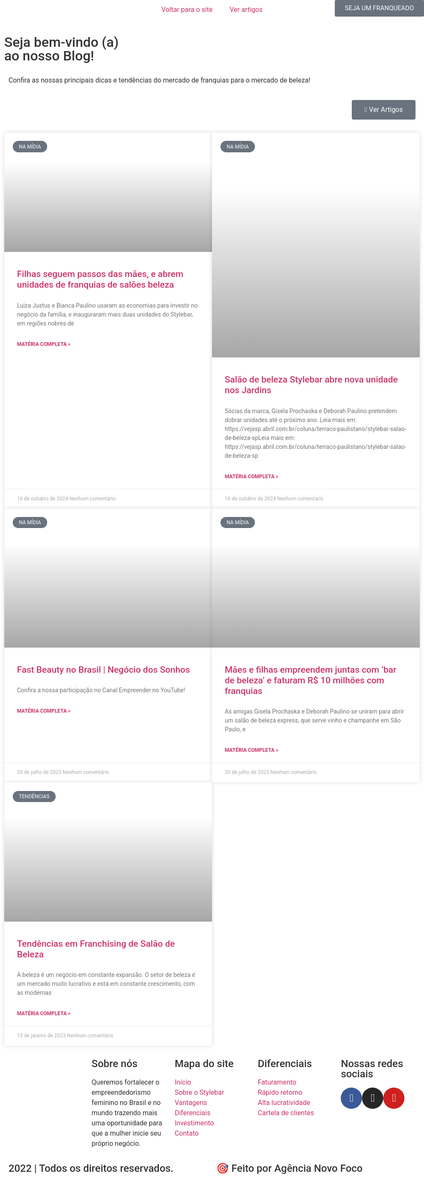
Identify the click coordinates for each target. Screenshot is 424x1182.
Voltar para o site (187, 10)
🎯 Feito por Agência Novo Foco (289, 1168)
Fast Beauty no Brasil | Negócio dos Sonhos (103, 670)
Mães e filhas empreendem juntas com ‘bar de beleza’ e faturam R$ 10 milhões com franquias (310, 680)
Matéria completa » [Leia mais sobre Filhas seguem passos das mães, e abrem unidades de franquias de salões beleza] (44, 344)
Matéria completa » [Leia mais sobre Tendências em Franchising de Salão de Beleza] (44, 1013)
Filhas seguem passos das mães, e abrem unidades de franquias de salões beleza (100, 279)
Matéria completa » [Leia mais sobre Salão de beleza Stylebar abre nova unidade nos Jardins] (251, 477)
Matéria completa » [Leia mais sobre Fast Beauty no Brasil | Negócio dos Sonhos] (44, 711)
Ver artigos (246, 10)
